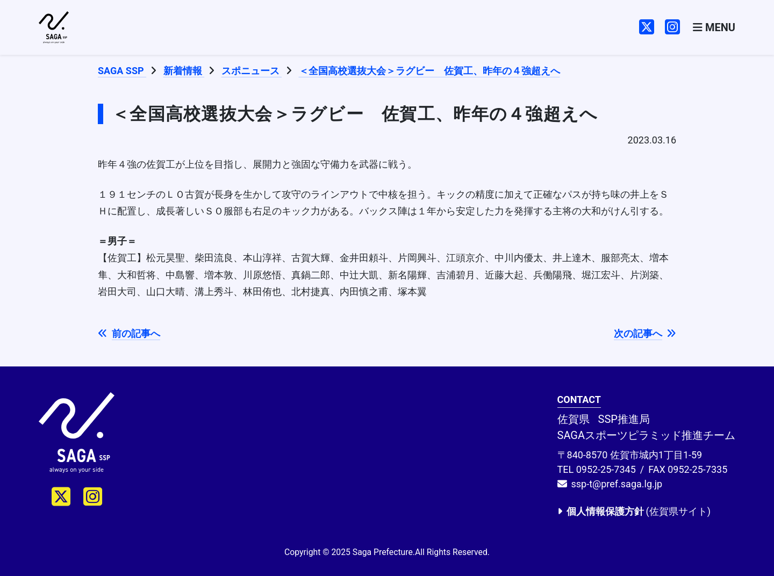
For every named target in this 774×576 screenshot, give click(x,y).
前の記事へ (129, 333)
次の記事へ (645, 333)
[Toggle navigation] (714, 27)
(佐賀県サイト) (634, 511)
